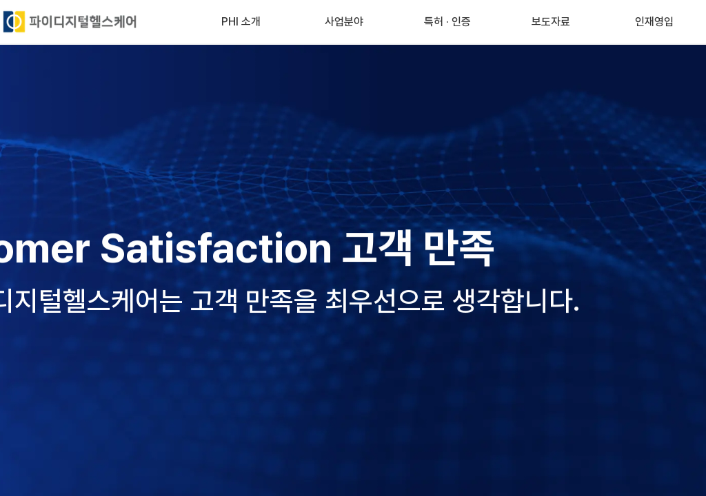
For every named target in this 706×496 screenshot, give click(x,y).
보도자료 (551, 21)
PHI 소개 (241, 21)
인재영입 (654, 21)
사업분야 (344, 21)
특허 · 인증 (447, 21)
